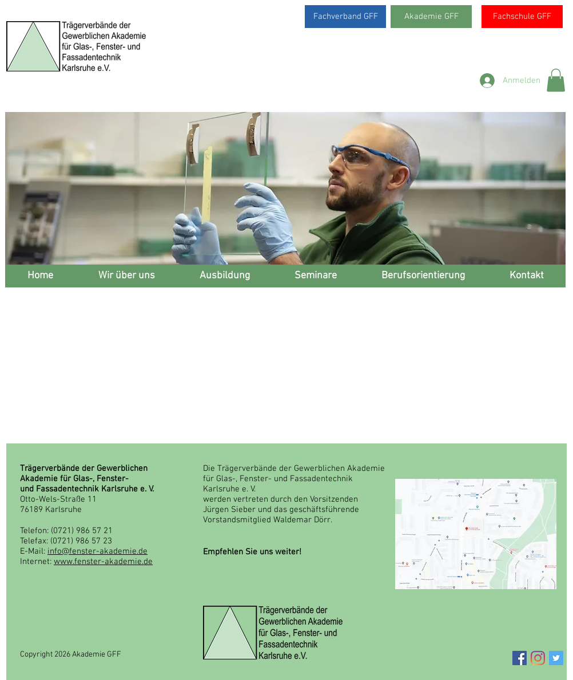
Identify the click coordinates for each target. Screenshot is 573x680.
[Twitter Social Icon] (556, 658)
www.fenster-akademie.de (103, 562)
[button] (556, 80)
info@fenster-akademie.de (97, 551)
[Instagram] (538, 658)
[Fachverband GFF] (345, 16)
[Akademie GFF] (431, 16)
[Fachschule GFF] (522, 16)
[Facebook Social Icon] (519, 658)
